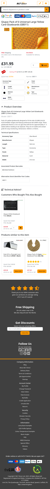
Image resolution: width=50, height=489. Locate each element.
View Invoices (25, 395)
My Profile (25, 386)
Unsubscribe (25, 404)
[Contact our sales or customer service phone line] (40, 3)
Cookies (25, 413)
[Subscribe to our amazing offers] (25, 329)
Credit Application (25, 401)
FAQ (25, 437)
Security (25, 410)
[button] (47, 214)
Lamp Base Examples (25, 425)
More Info (18, 271)
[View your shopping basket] (46, 3)
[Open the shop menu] (4, 3)
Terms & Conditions (25, 373)
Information (25, 423)
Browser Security (25, 416)
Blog (25, 365)
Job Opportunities (25, 376)
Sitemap (25, 379)
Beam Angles (25, 434)
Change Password (25, 389)
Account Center (25, 383)
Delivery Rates (25, 371)
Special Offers (25, 443)
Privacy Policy (25, 419)
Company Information (25, 362)
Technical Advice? (11, 189)
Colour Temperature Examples (25, 431)
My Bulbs (25, 398)
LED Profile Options (25, 428)
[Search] (47, 9)
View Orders (25, 392)
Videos (25, 449)
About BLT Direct (25, 368)
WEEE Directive (25, 440)
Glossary (25, 446)
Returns (25, 406)
